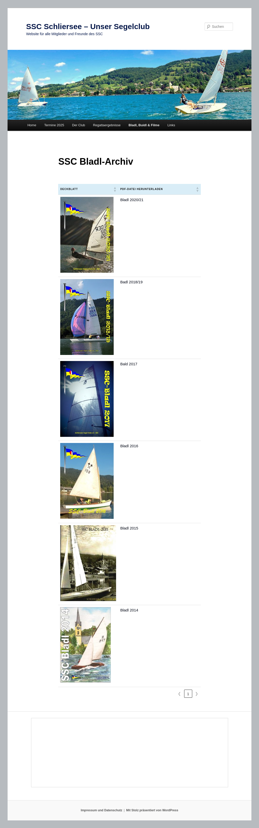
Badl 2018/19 (131, 282)
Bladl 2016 (129, 446)
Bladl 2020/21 (131, 200)
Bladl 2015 (129, 528)
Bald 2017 (128, 364)
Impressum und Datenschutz (101, 810)
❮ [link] (179, 693)
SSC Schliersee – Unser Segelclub (88, 26)
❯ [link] (196, 693)
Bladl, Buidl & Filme (143, 125)
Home (31, 125)
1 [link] (188, 694)
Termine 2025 (54, 125)
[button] (114, 189)
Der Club (78, 125)
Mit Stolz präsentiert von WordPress (152, 810)
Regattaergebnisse (107, 125)
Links (171, 125)
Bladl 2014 (129, 610)
